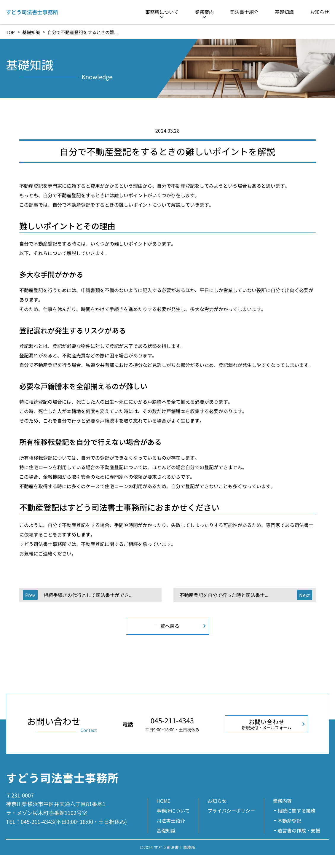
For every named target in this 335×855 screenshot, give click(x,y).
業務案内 (204, 11)
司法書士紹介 (244, 11)
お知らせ (319, 11)
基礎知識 (284, 11)
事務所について (161, 11)
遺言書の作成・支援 (298, 830)
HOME (163, 800)
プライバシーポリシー (231, 810)
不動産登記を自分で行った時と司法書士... (223, 594)
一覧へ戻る (167, 625)
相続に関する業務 (296, 810)
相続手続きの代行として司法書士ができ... (88, 594)
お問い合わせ (266, 723)
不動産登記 (289, 820)
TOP (10, 32)
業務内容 (282, 800)
